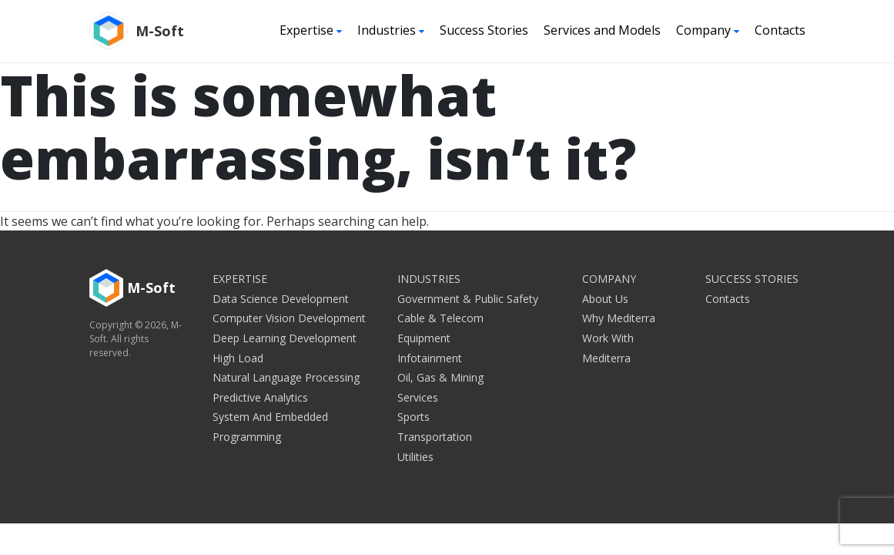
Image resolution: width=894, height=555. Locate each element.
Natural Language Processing (286, 377)
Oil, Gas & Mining (440, 377)
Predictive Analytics (260, 397)
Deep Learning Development (285, 338)
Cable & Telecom (440, 318)
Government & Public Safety (467, 298)
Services (417, 397)
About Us (605, 298)
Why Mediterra (618, 318)
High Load (238, 358)
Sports (413, 416)
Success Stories (484, 30)
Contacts (780, 30)
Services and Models (602, 30)
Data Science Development (281, 298)
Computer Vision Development (289, 318)
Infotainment (429, 358)
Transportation (434, 436)
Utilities (415, 456)
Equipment (423, 338)
